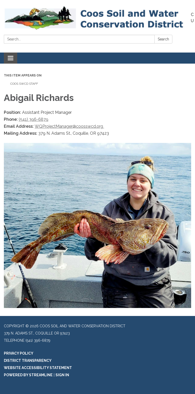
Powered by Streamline (28, 375)
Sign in (62, 375)
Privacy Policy (18, 353)
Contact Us (193, 17)
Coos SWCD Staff (24, 83)
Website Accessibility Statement (38, 368)
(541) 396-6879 (33, 119)
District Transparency (28, 360)
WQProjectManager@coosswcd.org (69, 126)
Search (163, 39)
